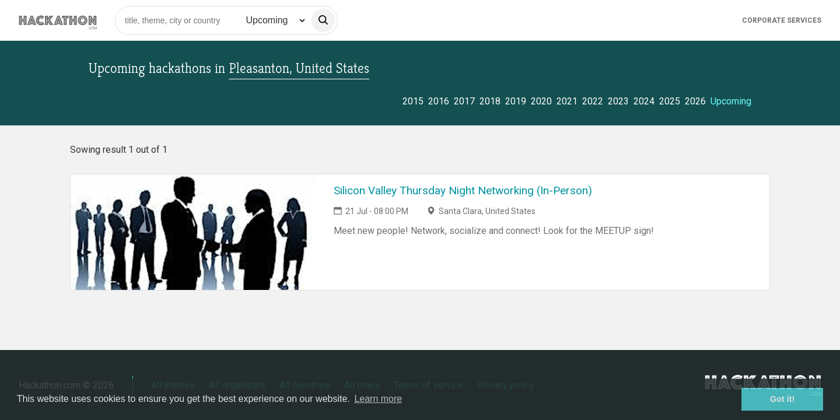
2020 (541, 101)
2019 (515, 101)
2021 (567, 101)
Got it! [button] (782, 399)
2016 (438, 101)
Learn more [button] (378, 399)
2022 (592, 101)
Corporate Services (781, 20)
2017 (464, 101)
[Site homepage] (58, 20)
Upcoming (730, 101)
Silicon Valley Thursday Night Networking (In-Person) (463, 190)
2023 (618, 101)
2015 (413, 101)
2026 (695, 101)
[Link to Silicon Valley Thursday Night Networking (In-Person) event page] (193, 232)
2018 (490, 101)
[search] (323, 20)
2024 (644, 101)
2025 (669, 101)
